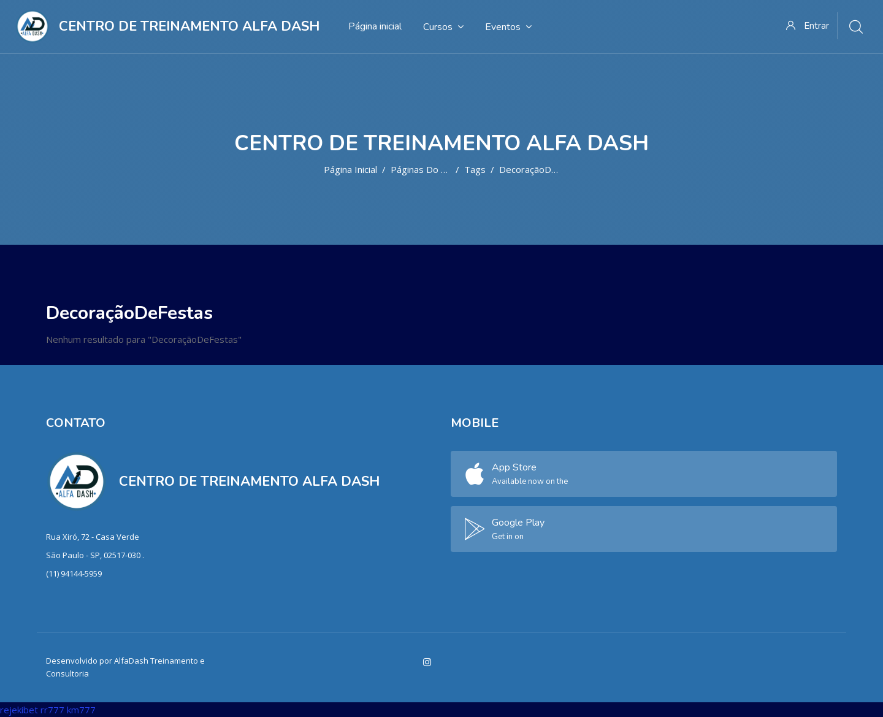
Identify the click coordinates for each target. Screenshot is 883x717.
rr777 (52, 710)
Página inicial (350, 169)
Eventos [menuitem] (508, 26)
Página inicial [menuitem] (375, 26)
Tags (475, 169)
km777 (81, 710)
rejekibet (19, 710)
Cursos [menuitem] (443, 26)
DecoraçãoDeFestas (542, 169)
